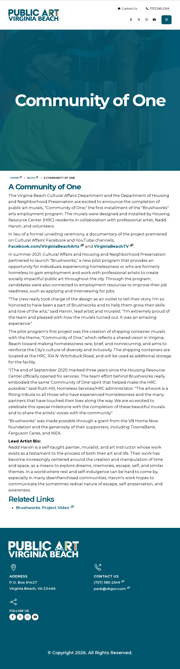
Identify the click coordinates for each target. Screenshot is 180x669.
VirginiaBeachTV (111, 246)
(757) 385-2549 (157, 8)
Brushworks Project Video (45, 507)
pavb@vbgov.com (112, 588)
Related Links (31, 499)
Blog (31, 177)
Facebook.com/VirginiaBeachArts (43, 246)
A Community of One (44, 187)
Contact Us (127, 8)
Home (14, 177)
